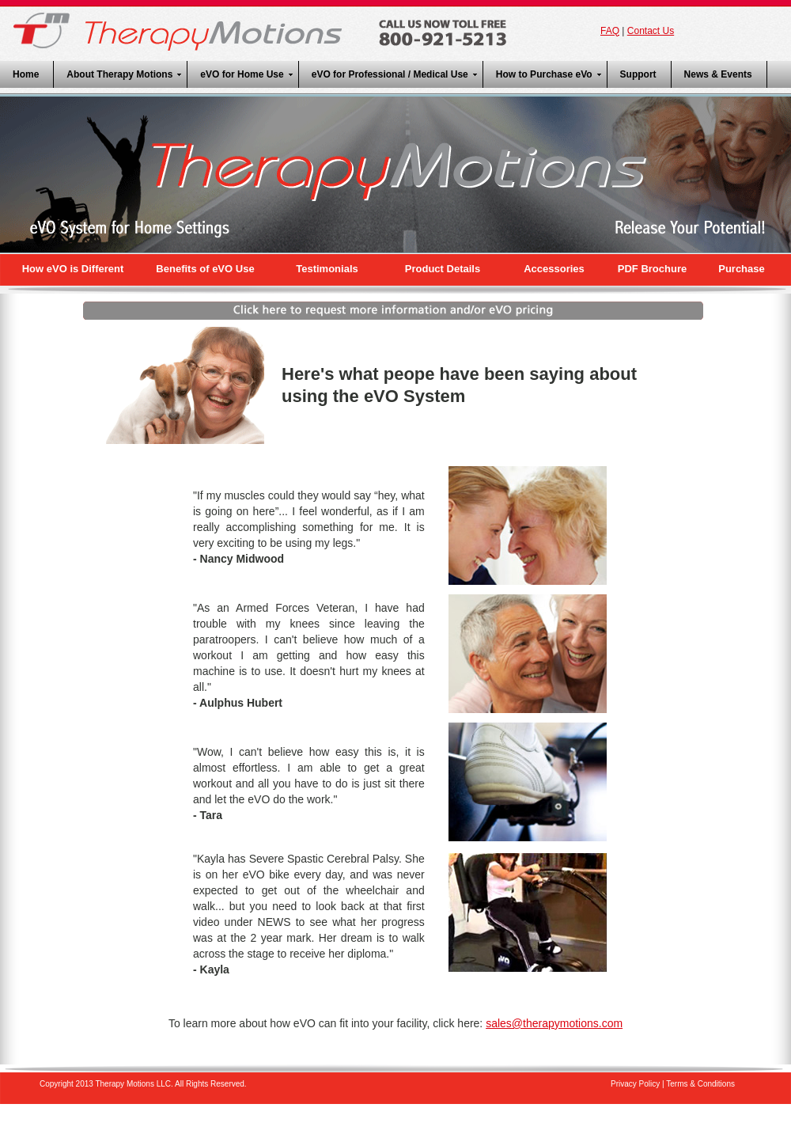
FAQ (609, 30)
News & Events (718, 74)
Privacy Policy (635, 1083)
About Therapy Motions (119, 74)
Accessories (554, 269)
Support (638, 74)
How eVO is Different (73, 269)
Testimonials (327, 269)
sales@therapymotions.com (554, 1023)
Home (26, 74)
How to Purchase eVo (544, 74)
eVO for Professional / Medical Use (390, 74)
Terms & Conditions (700, 1083)
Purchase (741, 269)
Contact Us (650, 30)
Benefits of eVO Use (205, 269)
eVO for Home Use (241, 74)
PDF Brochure (652, 269)
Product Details (442, 269)
